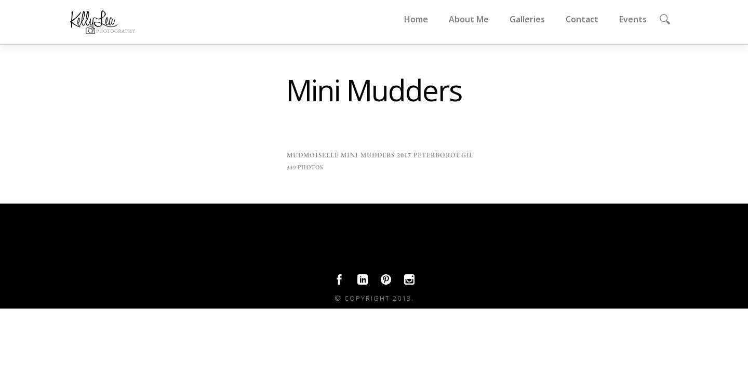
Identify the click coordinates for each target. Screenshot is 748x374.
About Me (469, 19)
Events (633, 19)
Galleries (527, 19)
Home (416, 19)
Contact (582, 19)
